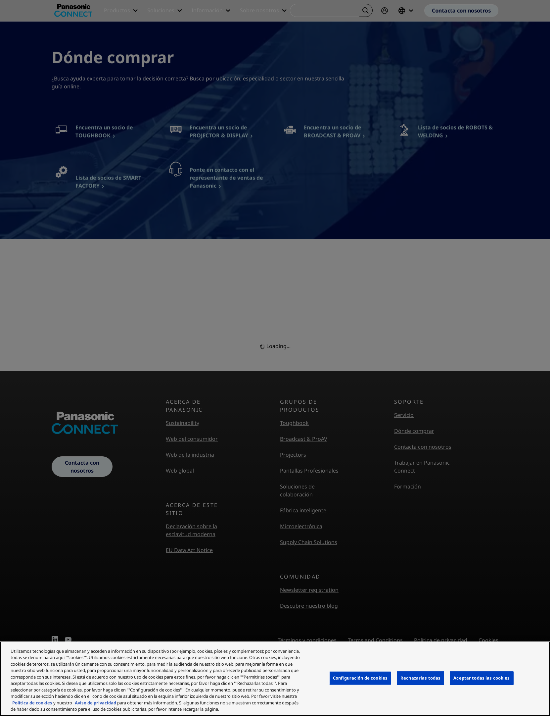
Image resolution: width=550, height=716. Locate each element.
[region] (275, 678)
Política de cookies (32, 703)
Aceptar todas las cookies (481, 678)
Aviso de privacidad (95, 703)
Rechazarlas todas (420, 678)
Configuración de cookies (360, 678)
